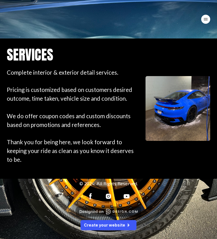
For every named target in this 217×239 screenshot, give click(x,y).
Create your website (108, 224)
